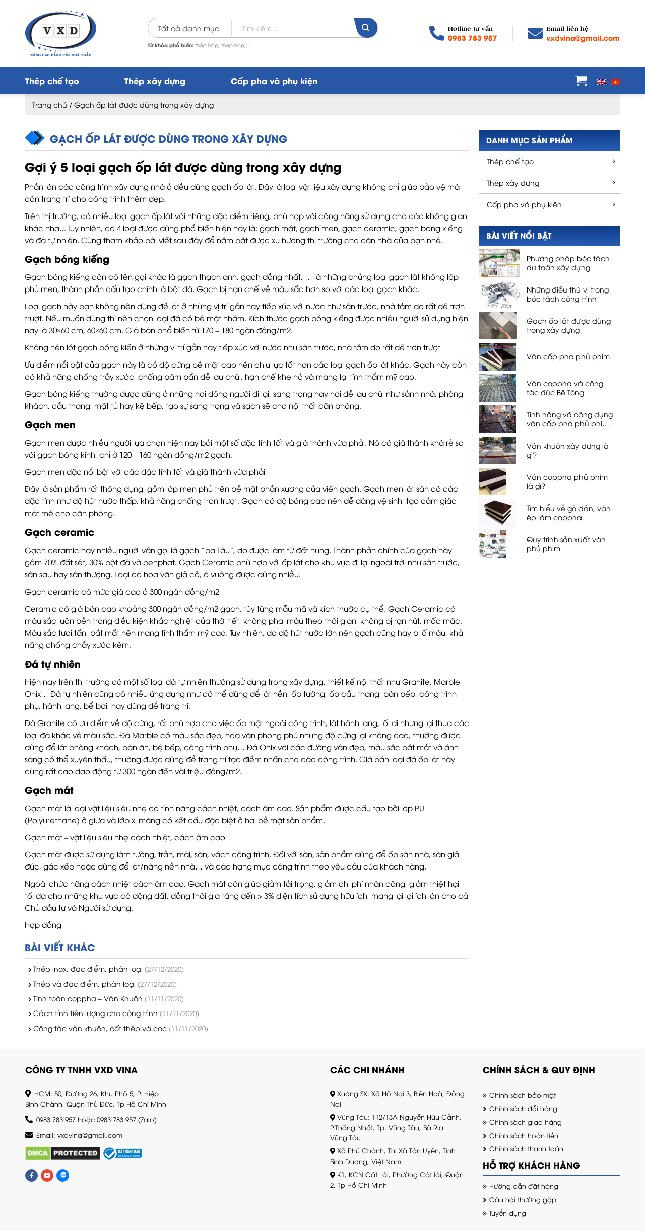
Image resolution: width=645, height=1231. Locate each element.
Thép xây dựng (154, 80)
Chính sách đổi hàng (523, 1108)
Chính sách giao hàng (525, 1121)
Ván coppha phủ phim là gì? (567, 481)
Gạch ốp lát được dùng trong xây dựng (569, 325)
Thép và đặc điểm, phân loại (84, 983)
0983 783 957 (472, 37)
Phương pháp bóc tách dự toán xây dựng (568, 263)
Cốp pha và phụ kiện (274, 80)
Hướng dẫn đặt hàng (523, 1185)
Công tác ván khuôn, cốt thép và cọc (100, 1028)
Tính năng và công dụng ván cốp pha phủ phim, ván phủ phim (570, 419)
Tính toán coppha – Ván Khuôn (88, 998)
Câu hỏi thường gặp (522, 1199)
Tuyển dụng (507, 1212)
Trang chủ (49, 104)
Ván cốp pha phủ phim (568, 356)
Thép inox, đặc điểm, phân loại (88, 968)
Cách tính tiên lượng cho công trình (95, 1013)
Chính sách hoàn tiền (523, 1135)
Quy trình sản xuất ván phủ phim (566, 544)
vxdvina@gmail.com (583, 37)
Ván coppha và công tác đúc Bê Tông (565, 388)
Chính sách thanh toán (526, 1148)
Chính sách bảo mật (522, 1094)
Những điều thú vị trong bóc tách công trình (568, 294)
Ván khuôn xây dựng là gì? (568, 450)
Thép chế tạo (52, 80)
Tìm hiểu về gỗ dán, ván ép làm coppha (569, 512)
